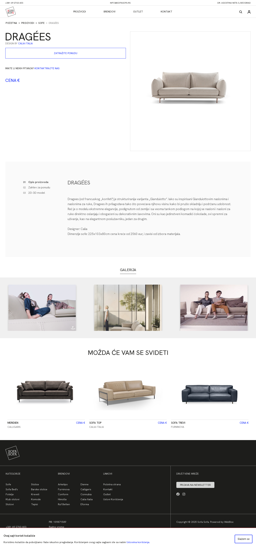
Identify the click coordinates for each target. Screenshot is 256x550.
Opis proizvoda (35, 182)
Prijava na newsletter (195, 484)
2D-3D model (34, 193)
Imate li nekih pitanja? (32, 68)
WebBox (228, 521)
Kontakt (166, 11)
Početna (11, 23)
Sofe (41, 23)
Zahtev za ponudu (36, 187)
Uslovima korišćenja (138, 542)
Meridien (12, 423)
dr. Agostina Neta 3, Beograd (234, 2)
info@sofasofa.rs (120, 2)
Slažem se (244, 539)
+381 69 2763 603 (14, 2)
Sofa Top (95, 423)
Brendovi (109, 11)
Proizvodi (79, 11)
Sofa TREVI (178, 423)
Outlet (138, 11)
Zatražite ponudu (65, 53)
